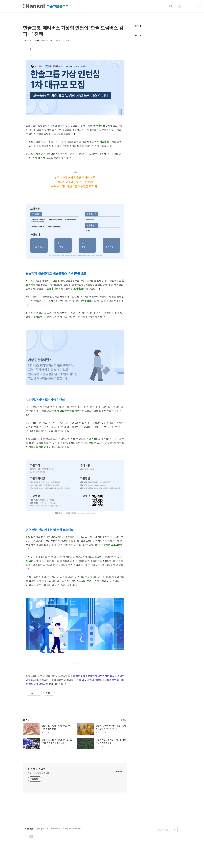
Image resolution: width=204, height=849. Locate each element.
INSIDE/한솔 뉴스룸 (31, 40)
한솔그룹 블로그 (37, 769)
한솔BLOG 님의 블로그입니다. (40, 773)
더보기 (124, 720)
